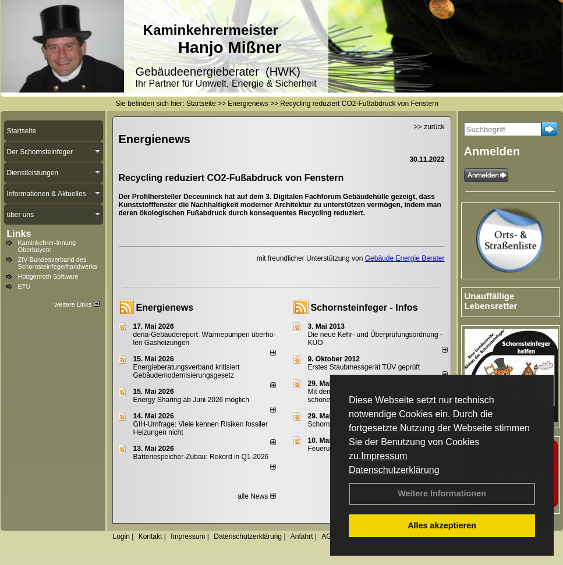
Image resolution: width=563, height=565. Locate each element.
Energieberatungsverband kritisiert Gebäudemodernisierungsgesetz (186, 371)
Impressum (384, 456)
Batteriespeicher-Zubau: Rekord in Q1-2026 (201, 457)
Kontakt (150, 536)
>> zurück (429, 127)
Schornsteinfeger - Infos (364, 307)
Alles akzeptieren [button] (442, 525)
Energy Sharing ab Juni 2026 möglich (191, 400)
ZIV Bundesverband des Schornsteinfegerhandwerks (57, 263)
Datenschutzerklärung (394, 470)
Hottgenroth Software (48, 276)
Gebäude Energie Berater (405, 258)
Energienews (165, 307)
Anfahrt (302, 536)
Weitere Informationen (442, 493)
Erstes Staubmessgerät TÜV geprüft (364, 367)
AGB (328, 536)
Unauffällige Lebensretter (491, 301)
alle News (256, 496)
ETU (24, 286)
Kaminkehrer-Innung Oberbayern (47, 246)
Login (121, 536)
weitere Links (76, 304)
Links (19, 234)
